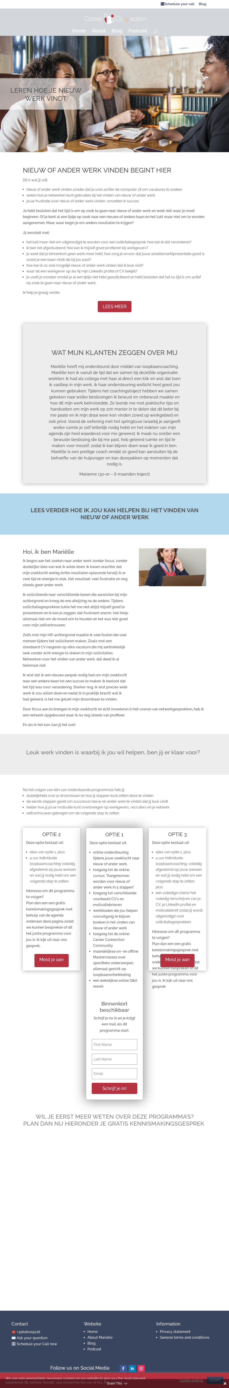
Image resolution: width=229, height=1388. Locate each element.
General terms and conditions (184, 1337)
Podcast (137, 31)
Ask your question (32, 1338)
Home (79, 31)
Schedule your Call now (37, 1344)
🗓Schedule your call (177, 4)
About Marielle (99, 1337)
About (99, 31)
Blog (202, 4)
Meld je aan (51, 959)
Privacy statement (175, 1332)
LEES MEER (115, 306)
